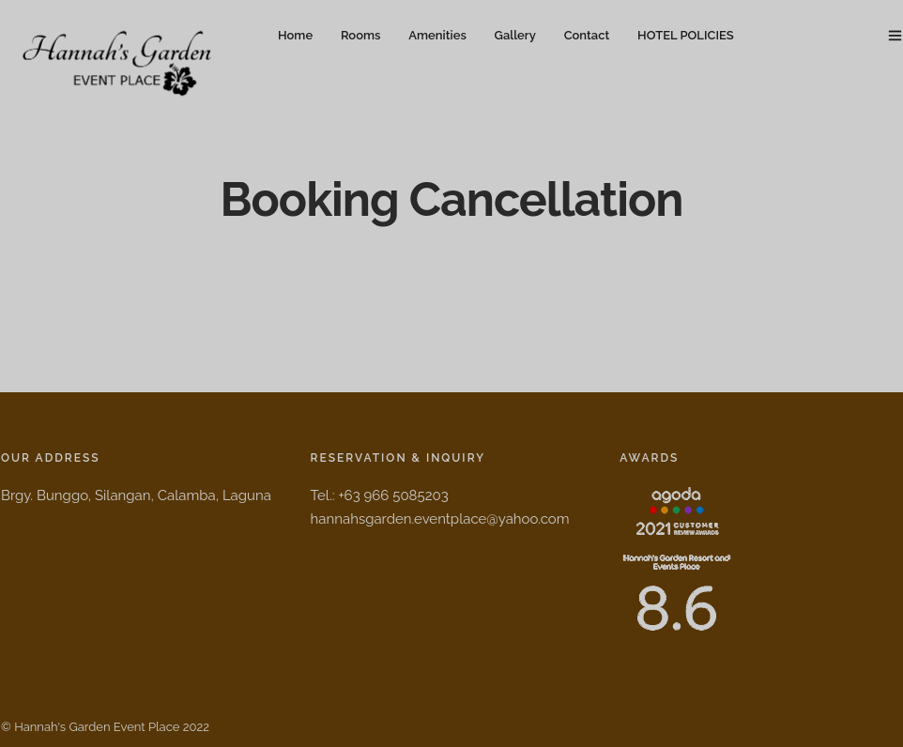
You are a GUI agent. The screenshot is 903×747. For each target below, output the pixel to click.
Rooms (360, 35)
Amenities (437, 35)
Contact (587, 35)
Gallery (515, 35)
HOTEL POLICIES (685, 35)
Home (295, 35)
